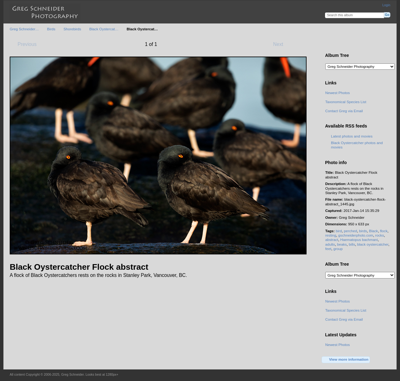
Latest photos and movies (351, 136)
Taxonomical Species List (345, 102)
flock (384, 231)
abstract (331, 240)
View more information (345, 359)
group (338, 249)
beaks (342, 244)
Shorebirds (72, 29)
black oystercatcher (372, 244)
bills (352, 244)
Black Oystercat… (104, 29)
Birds (51, 29)
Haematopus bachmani (359, 240)
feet (328, 249)
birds (363, 231)
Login (386, 5)
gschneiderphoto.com (355, 235)
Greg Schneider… (24, 29)
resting (330, 235)
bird (339, 231)
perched (350, 231)
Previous (24, 44)
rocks (379, 235)
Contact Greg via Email (344, 111)
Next (281, 44)
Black (373, 231)
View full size (328, 43)
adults (330, 244)
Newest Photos (337, 93)
